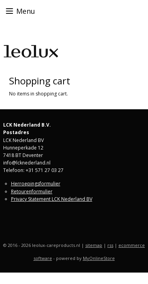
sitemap (93, 245)
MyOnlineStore (99, 258)
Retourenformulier (31, 191)
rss (110, 245)
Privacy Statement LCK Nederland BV (51, 199)
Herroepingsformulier (35, 183)
